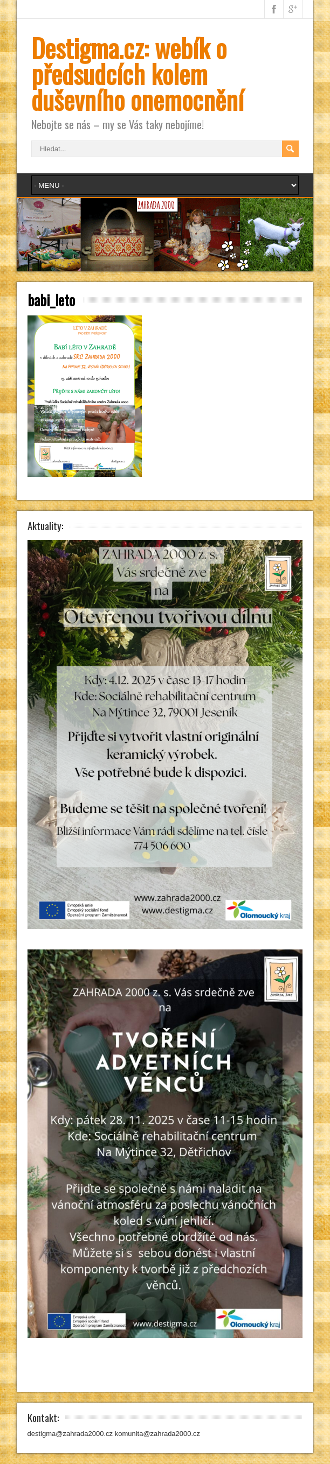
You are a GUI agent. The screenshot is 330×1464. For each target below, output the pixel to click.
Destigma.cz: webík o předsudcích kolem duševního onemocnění (137, 73)
